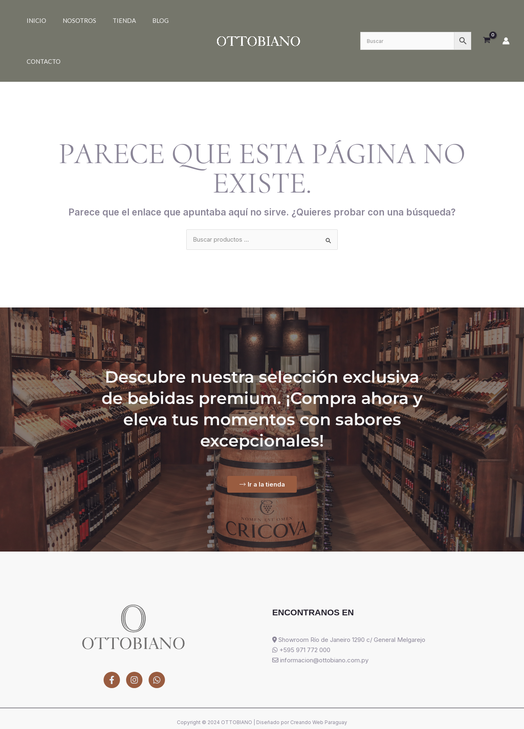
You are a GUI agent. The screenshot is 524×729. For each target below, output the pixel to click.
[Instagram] (134, 641)
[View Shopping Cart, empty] (486, 20)
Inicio (32, 20)
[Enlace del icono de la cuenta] (506, 20)
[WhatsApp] (157, 641)
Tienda (103, 20)
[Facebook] (112, 641)
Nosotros (67, 20)
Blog (132, 20)
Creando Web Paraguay (318, 683)
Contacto (165, 20)
